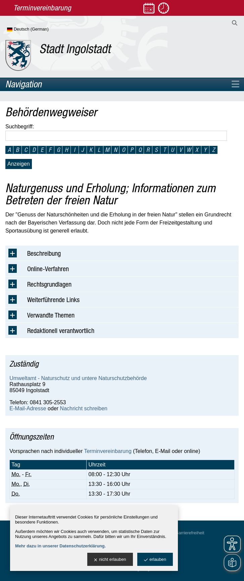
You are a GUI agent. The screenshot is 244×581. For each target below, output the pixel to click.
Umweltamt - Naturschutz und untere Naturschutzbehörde (78, 378)
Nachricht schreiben (83, 408)
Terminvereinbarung (107, 451)
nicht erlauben (110, 560)
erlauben (155, 560)
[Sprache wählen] (38, 29)
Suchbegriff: (19, 126)
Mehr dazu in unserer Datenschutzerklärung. (60, 545)
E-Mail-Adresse (27, 408)
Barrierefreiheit (190, 532)
